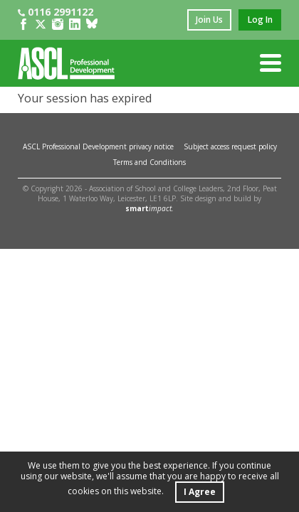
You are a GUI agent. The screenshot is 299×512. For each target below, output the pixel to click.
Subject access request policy (230, 146)
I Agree (200, 492)
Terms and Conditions (149, 162)
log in (260, 20)
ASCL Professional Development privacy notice (98, 146)
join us (209, 20)
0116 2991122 (55, 11)
